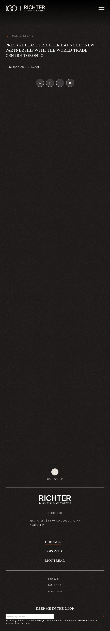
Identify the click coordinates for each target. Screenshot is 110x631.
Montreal (55, 560)
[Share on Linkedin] (60, 83)
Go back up (55, 479)
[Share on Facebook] (50, 83)
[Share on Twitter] (40, 83)
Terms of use (37, 520)
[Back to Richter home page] (55, 499)
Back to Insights (22, 35)
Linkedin (53, 578)
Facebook (54, 585)
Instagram (55, 591)
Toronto (53, 551)
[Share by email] (70, 83)
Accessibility (37, 525)
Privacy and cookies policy (64, 520)
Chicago (53, 542)
